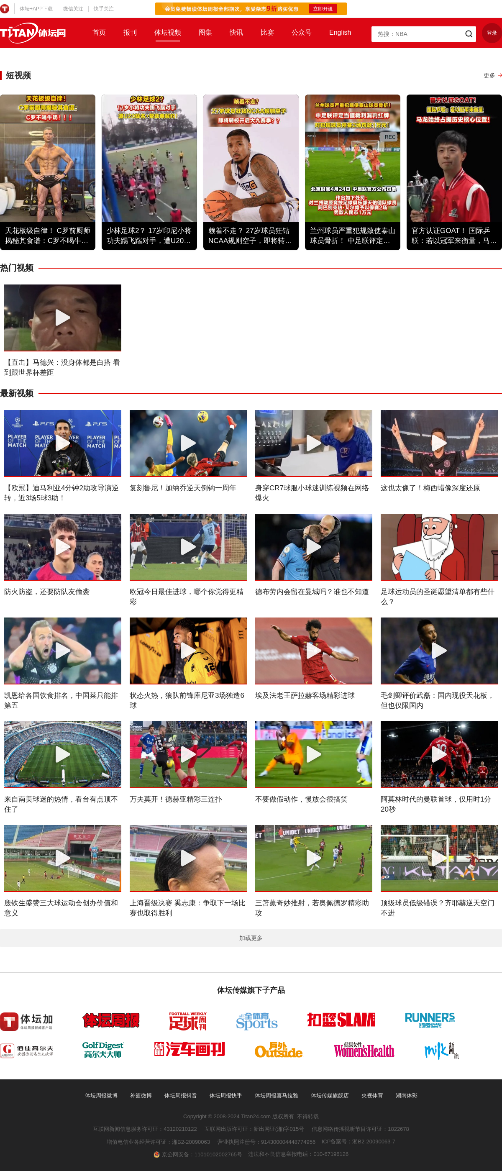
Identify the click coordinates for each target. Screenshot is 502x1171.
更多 (489, 75)
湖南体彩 (406, 1095)
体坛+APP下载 (36, 9)
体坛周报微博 (101, 1095)
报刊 (130, 32)
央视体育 (372, 1095)
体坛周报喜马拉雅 (276, 1095)
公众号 (302, 32)
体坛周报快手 (226, 1095)
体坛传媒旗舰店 (330, 1095)
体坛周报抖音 (180, 1095)
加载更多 (251, 938)
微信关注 (73, 9)
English (340, 32)
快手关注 (104, 9)
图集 (205, 32)
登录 (492, 33)
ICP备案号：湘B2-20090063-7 (358, 1141)
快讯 (236, 32)
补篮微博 (141, 1095)
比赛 (267, 32)
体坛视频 (167, 32)
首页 (99, 32)
